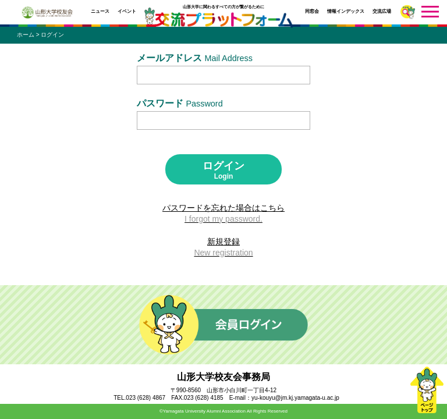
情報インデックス (345, 11)
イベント (127, 11)
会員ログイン (223, 324)
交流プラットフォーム (223, 20)
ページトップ (426, 390)
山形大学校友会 (47, 12)
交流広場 (381, 11)
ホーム (25, 34)
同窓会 (312, 11)
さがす (407, 12)
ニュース (100, 11)
